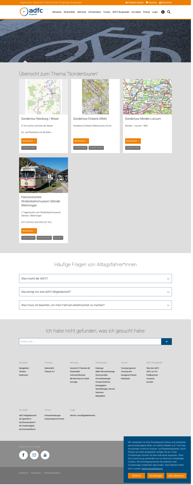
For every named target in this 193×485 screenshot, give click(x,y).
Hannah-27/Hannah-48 (80, 368)
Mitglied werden (134, 2)
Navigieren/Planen (129, 375)
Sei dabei (136, 12)
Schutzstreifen (101, 375)
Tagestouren (80, 148)
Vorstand (150, 378)
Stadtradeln (75, 372)
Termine (22, 372)
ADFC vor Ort (151, 372)
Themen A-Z (50, 372)
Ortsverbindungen (103, 378)
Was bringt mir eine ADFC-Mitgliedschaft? (46, 291)
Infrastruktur (94, 12)
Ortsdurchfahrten (102, 382)
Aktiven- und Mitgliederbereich (82, 415)
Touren (106, 12)
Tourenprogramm (128, 368)
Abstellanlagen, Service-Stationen (105, 391)
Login (155, 12)
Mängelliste (100, 396)
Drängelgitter (100, 385)
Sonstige (73, 382)
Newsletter (165, 2)
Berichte (58, 238)
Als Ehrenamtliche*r (27, 422)
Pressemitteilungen (53, 415)
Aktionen (81, 12)
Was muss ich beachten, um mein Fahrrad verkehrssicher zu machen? (63, 305)
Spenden (151, 2)
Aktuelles (57, 12)
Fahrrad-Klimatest (77, 375)
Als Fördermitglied (26, 426)
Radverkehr (69, 12)
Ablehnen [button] (136, 475)
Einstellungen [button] (155, 475)
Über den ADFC (152, 368)
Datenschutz (36, 473)
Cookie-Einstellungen (52, 473)
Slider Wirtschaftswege (105, 372)
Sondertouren (28, 148)
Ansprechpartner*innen (54, 419)
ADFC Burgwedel (120, 12)
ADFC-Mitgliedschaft (27, 415)
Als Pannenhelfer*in (27, 429)
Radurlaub (125, 378)
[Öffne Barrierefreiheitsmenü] (163, 12)
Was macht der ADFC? (34, 278)
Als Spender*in (25, 419)
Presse (146, 12)
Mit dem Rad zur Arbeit (79, 378)
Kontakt (149, 382)
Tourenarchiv (126, 372)
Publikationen (152, 375)
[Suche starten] (166, 341)
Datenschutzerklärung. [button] (152, 468)
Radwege (99, 368)
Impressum (24, 473)
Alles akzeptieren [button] (176, 475)
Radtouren (23, 375)
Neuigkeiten (24, 368)
